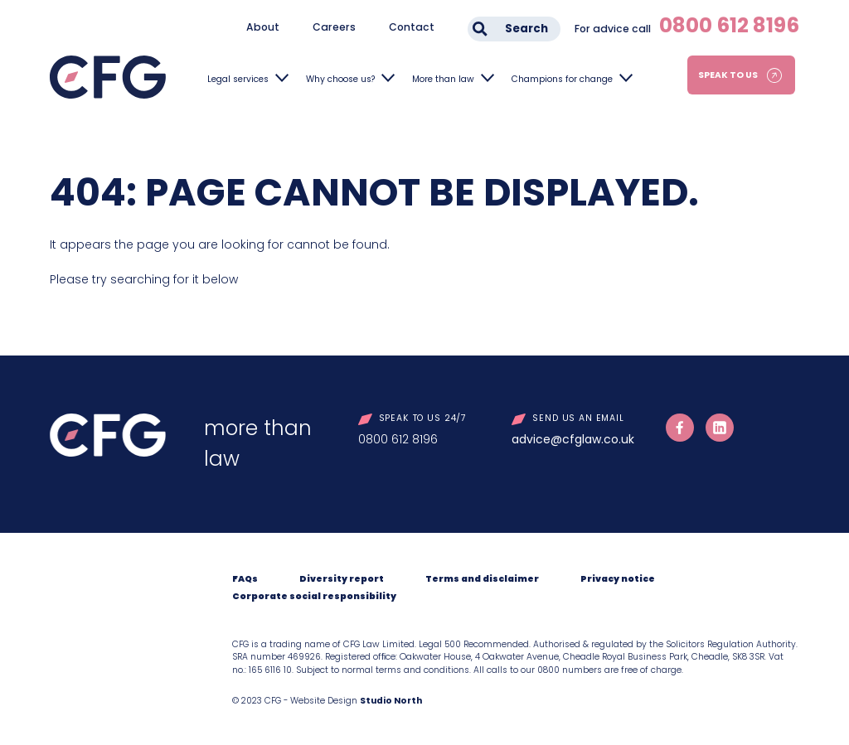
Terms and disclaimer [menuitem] (482, 579)
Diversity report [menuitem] (341, 579)
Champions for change (562, 79)
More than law (443, 79)
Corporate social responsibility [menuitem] (314, 596)
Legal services (238, 79)
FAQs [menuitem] (245, 579)
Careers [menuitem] (334, 27)
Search (526, 28)
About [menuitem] (262, 27)
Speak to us (728, 75)
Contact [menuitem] (411, 27)
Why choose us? (340, 79)
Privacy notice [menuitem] (617, 579)
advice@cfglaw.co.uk (573, 439)
